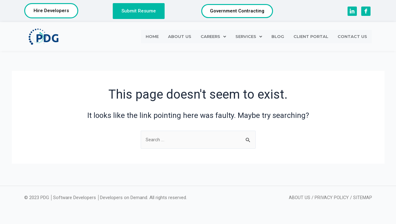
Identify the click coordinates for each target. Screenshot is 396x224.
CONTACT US (352, 37)
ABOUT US (179, 37)
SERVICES (248, 37)
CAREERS (213, 37)
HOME (152, 37)
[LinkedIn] (352, 11)
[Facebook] (366, 11)
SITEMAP (362, 197)
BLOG (277, 37)
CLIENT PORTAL (311, 37)
